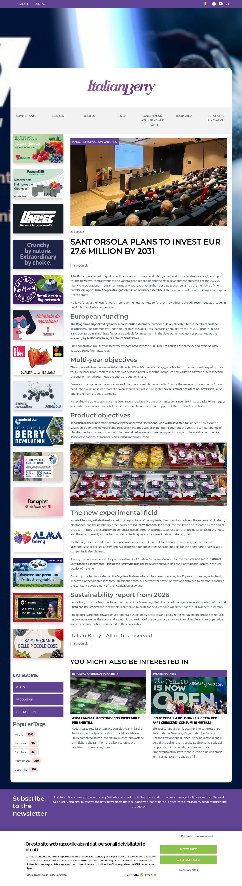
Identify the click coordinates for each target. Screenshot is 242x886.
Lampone (20, 743)
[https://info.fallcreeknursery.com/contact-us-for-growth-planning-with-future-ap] (38, 469)
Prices (121, 116)
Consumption (26, 712)
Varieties (110, 142)
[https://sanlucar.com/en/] (38, 575)
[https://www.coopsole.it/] (38, 363)
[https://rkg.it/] (38, 257)
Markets (78, 142)
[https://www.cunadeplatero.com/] (38, 611)
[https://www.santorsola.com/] (38, 646)
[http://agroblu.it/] (38, 398)
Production (24, 699)
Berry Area (184, 116)
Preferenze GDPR (188, 870)
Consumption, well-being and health (152, 120)
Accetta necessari (188, 860)
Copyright (21, 769)
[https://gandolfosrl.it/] (38, 540)
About (23, 4)
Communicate (26, 116)
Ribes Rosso (22, 761)
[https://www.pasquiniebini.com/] (38, 186)
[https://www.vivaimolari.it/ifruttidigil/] (38, 328)
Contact (41, 4)
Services (58, 116)
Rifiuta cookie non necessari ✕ (198, 836)
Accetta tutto (188, 849)
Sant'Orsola (81, 265)
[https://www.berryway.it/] (38, 292)
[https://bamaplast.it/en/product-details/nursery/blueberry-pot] (38, 505)
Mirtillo (19, 734)
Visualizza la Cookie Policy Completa (47, 874)
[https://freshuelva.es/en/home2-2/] (38, 151)
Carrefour (20, 752)
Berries (89, 116)
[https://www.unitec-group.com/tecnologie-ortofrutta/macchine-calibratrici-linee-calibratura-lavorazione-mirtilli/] (38, 222)
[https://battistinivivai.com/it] (38, 434)
